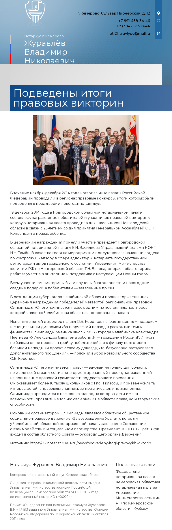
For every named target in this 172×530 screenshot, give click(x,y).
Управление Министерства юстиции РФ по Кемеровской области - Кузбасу (138, 501)
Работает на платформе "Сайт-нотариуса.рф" (127, 527)
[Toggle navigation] (86, 75)
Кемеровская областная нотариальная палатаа (138, 484)
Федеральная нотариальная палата (135, 474)
